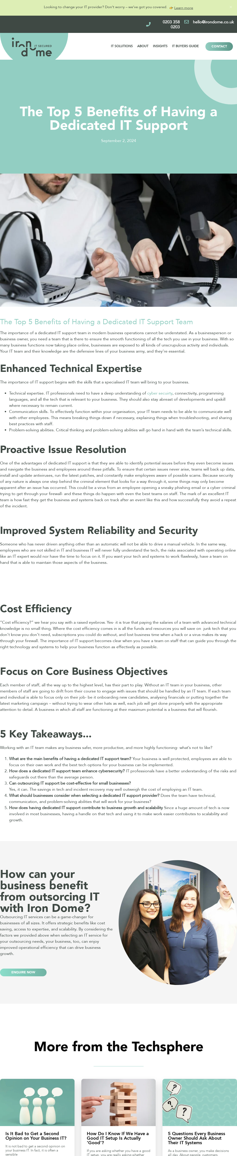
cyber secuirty (159, 393)
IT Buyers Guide (185, 46)
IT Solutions (122, 46)
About (142, 46)
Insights (160, 46)
